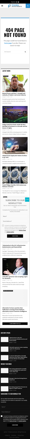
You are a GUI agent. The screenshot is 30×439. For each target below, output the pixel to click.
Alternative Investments (8, 107)
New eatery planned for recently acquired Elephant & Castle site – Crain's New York (18, 370)
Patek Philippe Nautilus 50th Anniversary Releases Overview (14, 186)
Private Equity (6, 138)
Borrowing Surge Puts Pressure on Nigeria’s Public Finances (18, 387)
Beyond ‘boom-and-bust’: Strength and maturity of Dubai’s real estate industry (14, 94)
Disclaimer (13, 435)
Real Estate (6, 76)
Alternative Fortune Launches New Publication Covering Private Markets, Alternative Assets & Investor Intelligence (14, 310)
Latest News (6, 71)
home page (8, 43)
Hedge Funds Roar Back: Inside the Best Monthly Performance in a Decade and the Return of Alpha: (14, 126)
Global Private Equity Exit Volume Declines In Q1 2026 (14, 156)
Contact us (7, 435)
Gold (4, 167)
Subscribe (15, 425)
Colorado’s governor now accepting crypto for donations (15, 278)
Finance (5, 197)
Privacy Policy (21, 435)
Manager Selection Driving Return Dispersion (18, 379)
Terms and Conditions (14, 437)
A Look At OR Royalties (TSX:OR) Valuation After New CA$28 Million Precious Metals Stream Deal (18, 357)
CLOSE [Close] (27, 199)
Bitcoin (5, 259)
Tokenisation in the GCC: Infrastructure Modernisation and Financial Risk (13, 246)
